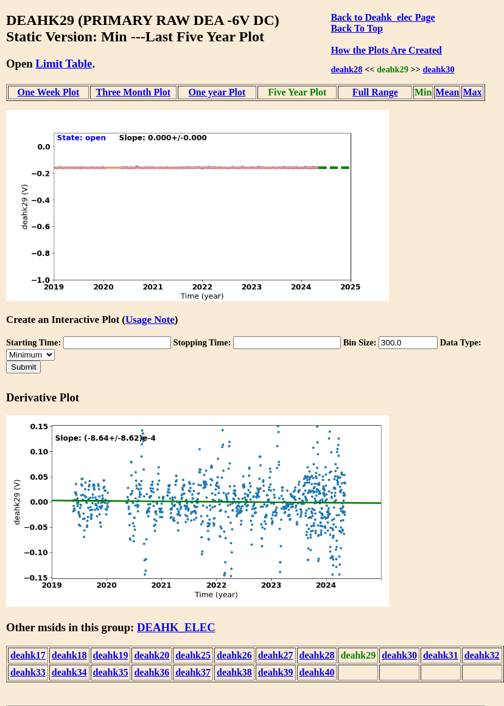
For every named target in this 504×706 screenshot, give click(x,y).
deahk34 (69, 672)
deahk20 (151, 655)
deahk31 (440, 655)
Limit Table (63, 63)
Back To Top (356, 28)
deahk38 (234, 672)
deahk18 (69, 655)
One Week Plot (49, 92)
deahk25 (193, 655)
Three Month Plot (133, 92)
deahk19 (110, 655)
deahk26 (234, 655)
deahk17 (28, 655)
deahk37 (193, 672)
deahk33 (28, 672)
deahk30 (439, 69)
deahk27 (275, 655)
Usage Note (150, 319)
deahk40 (317, 672)
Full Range (375, 92)
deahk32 (482, 655)
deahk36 (151, 672)
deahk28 (346, 69)
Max (472, 92)
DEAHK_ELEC (176, 627)
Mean (447, 92)
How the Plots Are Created (386, 50)
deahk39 (275, 672)
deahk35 (110, 672)
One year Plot (216, 92)
